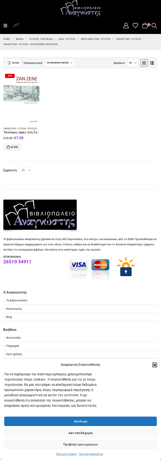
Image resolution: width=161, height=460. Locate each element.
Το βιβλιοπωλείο (16, 300)
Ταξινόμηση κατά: (33, 63)
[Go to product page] (21, 97)
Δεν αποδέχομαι (80, 433)
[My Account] (126, 25)
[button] (155, 365)
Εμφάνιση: (119, 63)
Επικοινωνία (14, 308)
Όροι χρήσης (14, 354)
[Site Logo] (80, 8)
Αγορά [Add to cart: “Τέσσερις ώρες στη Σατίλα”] (14, 147)
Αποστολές (13, 337)
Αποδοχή (80, 421)
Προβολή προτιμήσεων (80, 444)
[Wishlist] (135, 25)
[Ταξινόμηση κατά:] (59, 63)
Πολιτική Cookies (66, 454)
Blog (9, 316)
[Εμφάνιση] (132, 63)
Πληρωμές (12, 345)
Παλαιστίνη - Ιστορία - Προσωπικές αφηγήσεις (28, 128)
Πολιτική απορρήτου (91, 454)
